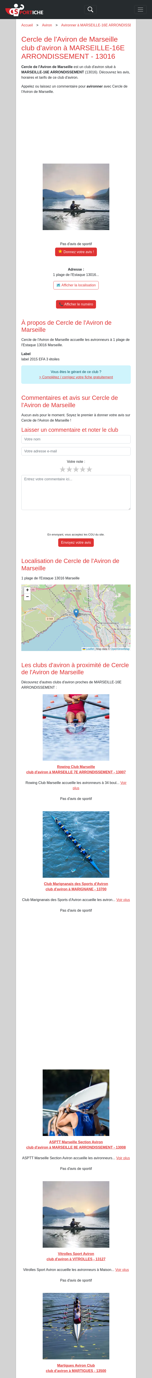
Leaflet (88, 635)
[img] (76, 604)
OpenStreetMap (120, 635)
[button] (76, 599)
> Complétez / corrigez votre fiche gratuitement (76, 377)
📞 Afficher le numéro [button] (76, 304)
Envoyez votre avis (76, 529)
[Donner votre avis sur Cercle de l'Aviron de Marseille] (76, 252)
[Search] (90, 9)
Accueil (27, 25)
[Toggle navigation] (140, 9)
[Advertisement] (76, 129)
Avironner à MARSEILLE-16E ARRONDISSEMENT (101, 25)
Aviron (47, 25)
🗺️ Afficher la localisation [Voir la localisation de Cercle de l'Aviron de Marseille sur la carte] (76, 285)
